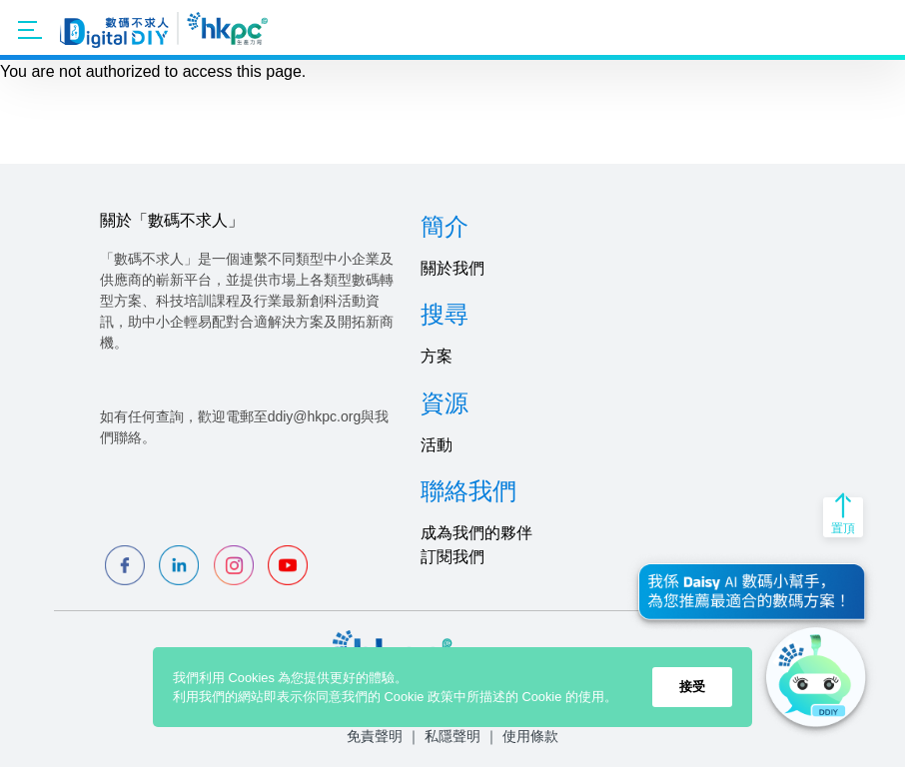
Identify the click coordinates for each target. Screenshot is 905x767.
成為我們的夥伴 (476, 532)
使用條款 (530, 736)
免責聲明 (375, 736)
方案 (436, 356)
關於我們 (452, 268)
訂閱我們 (452, 556)
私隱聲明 (452, 736)
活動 (436, 444)
